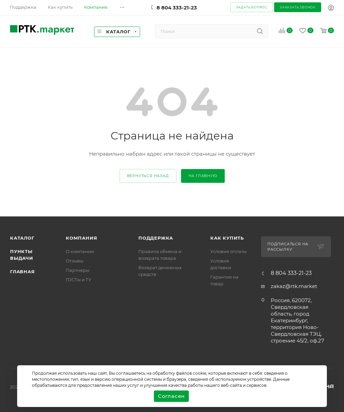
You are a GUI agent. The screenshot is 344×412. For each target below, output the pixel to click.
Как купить (227, 238)
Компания (81, 238)
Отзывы (74, 260)
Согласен (171, 396)
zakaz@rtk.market (294, 286)
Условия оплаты (228, 251)
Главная (22, 271)
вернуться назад (148, 175)
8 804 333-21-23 (177, 7)
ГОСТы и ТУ (78, 279)
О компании (80, 251)
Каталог (22, 238)
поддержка (155, 238)
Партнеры (77, 270)
